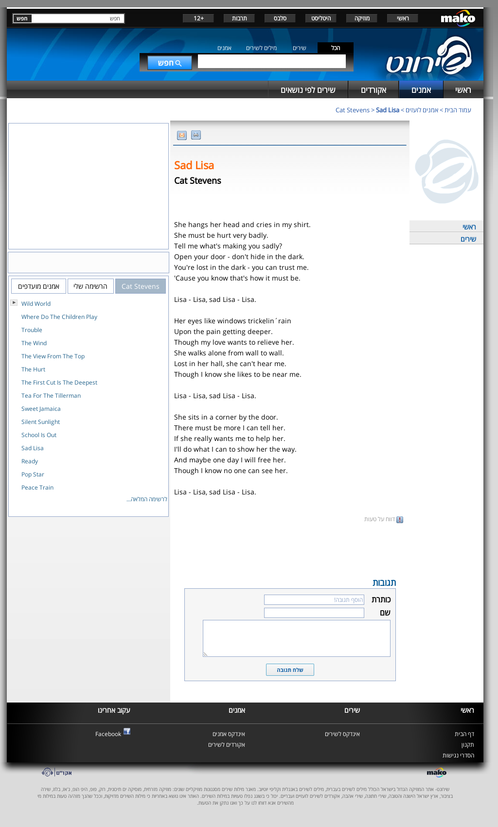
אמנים (224, 48)
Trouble (31, 330)
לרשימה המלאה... (146, 499)
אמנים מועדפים (38, 286)
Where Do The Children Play (59, 317)
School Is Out (38, 435)
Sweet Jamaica (41, 409)
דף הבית (464, 734)
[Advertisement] (290, 549)
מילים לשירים (261, 48)
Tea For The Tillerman (51, 395)
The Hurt (33, 369)
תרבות (239, 18)
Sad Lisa (387, 110)
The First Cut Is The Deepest (59, 382)
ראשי (403, 18)
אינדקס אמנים (229, 734)
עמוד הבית (458, 110)
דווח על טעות (383, 519)
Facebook (108, 734)
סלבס (280, 18)
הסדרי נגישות (458, 755)
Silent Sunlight (40, 422)
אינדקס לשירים (342, 734)
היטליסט (321, 18)
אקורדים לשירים (226, 744)
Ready (29, 461)
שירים (299, 48)
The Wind (34, 343)
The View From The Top (53, 356)
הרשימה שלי (90, 286)
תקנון (468, 744)
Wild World (36, 303)
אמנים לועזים (422, 110)
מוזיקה (362, 18)
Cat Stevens (353, 110)
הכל (335, 48)
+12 (199, 18)
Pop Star (32, 474)
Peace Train (37, 487)
